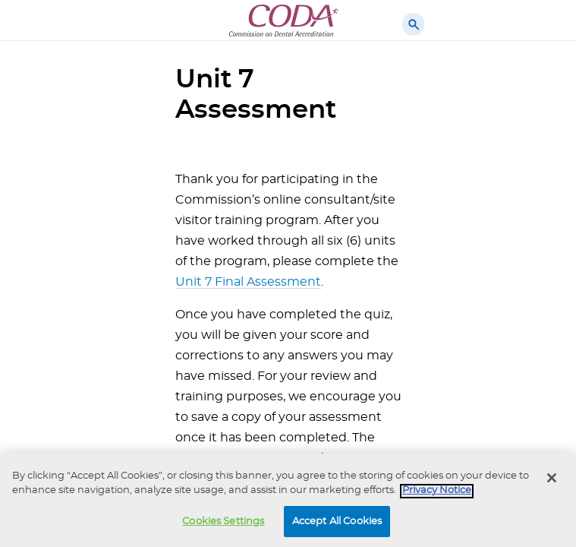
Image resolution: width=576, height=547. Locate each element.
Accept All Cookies (337, 524)
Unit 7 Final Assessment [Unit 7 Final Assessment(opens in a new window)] (248, 282)
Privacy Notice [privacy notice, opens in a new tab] (436, 493)
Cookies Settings (223, 524)
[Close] (551, 480)
